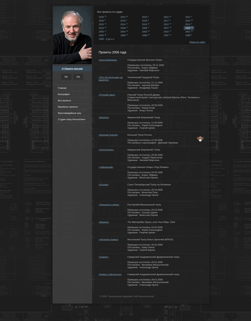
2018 (145, 20)
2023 (145, 17)
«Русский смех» (107, 94)
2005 (102, 31)
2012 (167, 24)
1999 (124, 35)
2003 (146, 31)
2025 (102, 17)
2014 (124, 24)
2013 (146, 24)
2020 (102, 20)
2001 (189, 31)
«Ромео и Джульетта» (110, 274)
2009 (124, 28)
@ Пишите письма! (72, 68)
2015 (102, 24)
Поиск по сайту (197, 42)
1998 (146, 35)
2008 (145, 28)
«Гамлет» (104, 257)
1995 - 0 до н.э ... (106, 39)
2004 (124, 31)
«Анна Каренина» (108, 60)
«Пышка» (104, 184)
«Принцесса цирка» (109, 204)
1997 (167, 35)
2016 (189, 20)
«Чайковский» (106, 167)
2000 (102, 35)
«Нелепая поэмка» (108, 239)
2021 (188, 17)
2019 (123, 20)
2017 (167, 20)
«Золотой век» (106, 149)
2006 (189, 28)
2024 (124, 17)
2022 (167, 17)
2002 (167, 31)
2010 (102, 28)
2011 (188, 24)
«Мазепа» (104, 117)
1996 (188, 35)
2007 (167, 28)
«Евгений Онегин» (108, 135)
